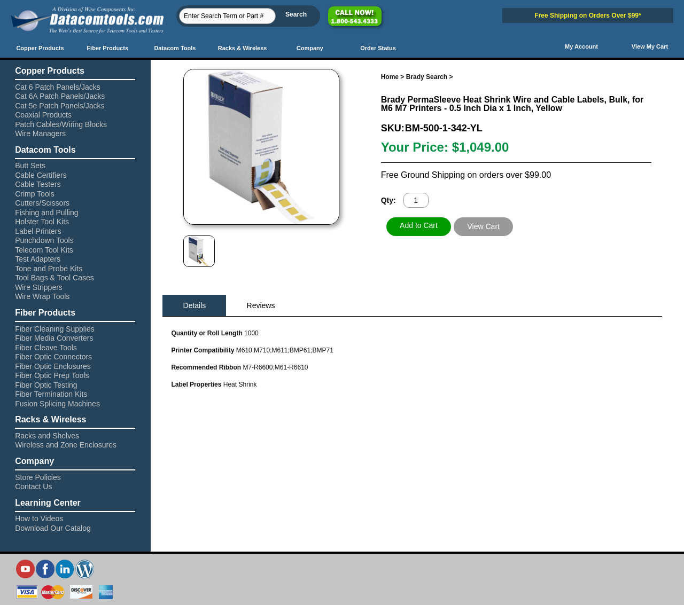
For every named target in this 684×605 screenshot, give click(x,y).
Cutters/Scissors (42, 203)
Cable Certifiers (40, 175)
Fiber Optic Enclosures (53, 366)
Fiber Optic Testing (46, 385)
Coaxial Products (43, 115)
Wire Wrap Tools (42, 296)
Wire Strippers (39, 287)
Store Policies (38, 477)
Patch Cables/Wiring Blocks (61, 124)
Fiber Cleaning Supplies (55, 329)
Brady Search (426, 77)
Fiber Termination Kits (51, 394)
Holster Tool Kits (42, 221)
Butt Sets (30, 165)
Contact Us (33, 486)
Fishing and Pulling (46, 212)
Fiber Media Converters (54, 338)
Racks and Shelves (47, 435)
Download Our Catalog (53, 528)
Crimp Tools (35, 194)
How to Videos (39, 518)
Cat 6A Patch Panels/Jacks (60, 96)
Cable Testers (37, 184)
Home (390, 77)
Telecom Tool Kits (44, 250)
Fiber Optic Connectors (53, 356)
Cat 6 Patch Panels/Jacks (57, 87)
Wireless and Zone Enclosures (65, 445)
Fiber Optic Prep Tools (52, 375)
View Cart (484, 226)
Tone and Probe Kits (48, 268)
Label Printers (38, 231)
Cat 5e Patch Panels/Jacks (59, 105)
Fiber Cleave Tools (46, 347)
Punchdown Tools (44, 240)
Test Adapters (37, 259)
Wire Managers (40, 133)
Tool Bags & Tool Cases (54, 277)
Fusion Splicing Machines (57, 403)
